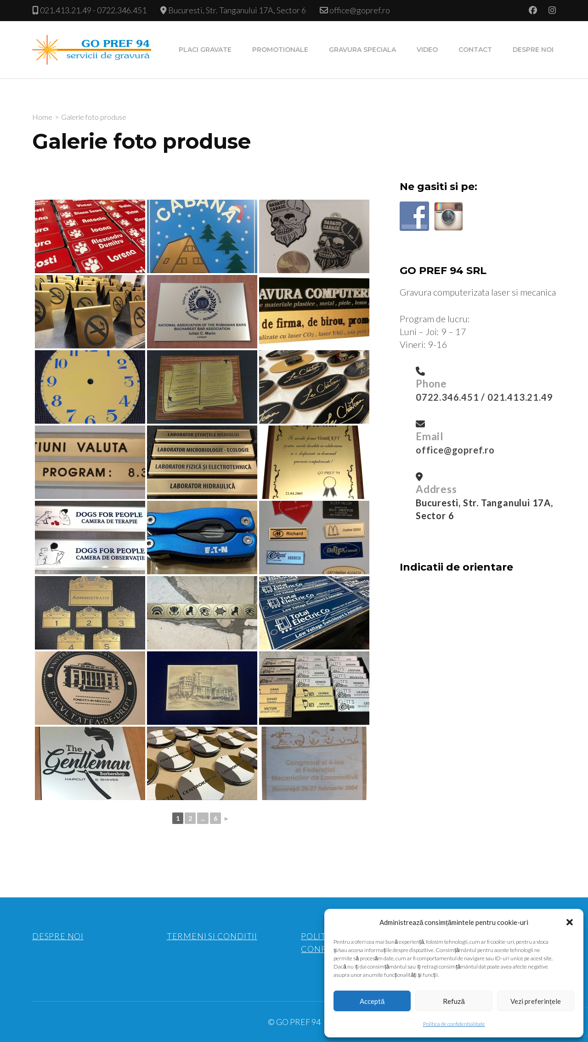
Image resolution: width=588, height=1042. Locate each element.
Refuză (453, 1001)
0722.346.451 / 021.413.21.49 (484, 397)
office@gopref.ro (359, 10)
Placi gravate (205, 49)
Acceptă (372, 1001)
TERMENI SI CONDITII (212, 936)
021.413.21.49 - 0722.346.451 (93, 10)
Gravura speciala (362, 49)
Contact (475, 49)
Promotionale (280, 49)
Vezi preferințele (535, 1001)
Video (427, 49)
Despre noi (533, 49)
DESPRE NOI (58, 936)
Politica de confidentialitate (454, 1023)
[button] (569, 922)
